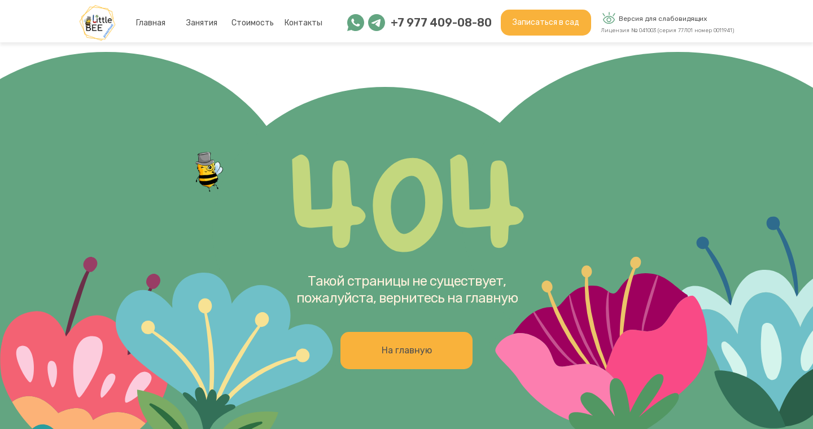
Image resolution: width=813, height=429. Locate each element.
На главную (407, 350)
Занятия (201, 23)
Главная (150, 23)
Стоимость (252, 23)
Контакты (303, 23)
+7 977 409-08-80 (441, 22)
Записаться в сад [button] (546, 22)
